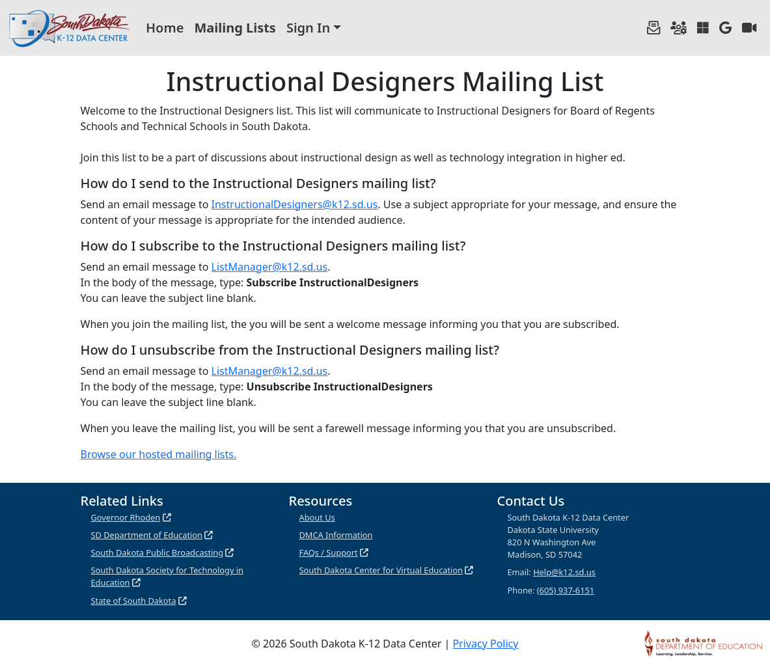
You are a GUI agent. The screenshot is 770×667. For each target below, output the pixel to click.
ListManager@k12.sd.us (270, 267)
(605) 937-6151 (565, 590)
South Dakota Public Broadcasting (157, 552)
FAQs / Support (328, 552)
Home (165, 27)
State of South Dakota (133, 600)
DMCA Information (336, 535)
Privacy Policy (485, 643)
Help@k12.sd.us (564, 572)
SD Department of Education (147, 535)
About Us (317, 517)
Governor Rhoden (126, 517)
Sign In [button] (308, 27)
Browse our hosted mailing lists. (159, 454)
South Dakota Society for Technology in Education (167, 576)
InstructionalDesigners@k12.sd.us (295, 204)
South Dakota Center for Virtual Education (381, 570)
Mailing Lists (235, 27)
